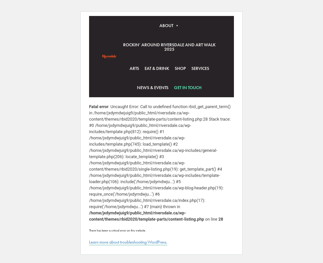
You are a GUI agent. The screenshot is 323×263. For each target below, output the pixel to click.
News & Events (152, 88)
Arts (134, 68)
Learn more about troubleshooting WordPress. (128, 242)
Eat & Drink (157, 68)
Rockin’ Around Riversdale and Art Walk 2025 (169, 47)
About (169, 25)
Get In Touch (188, 88)
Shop (180, 68)
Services (200, 68)
